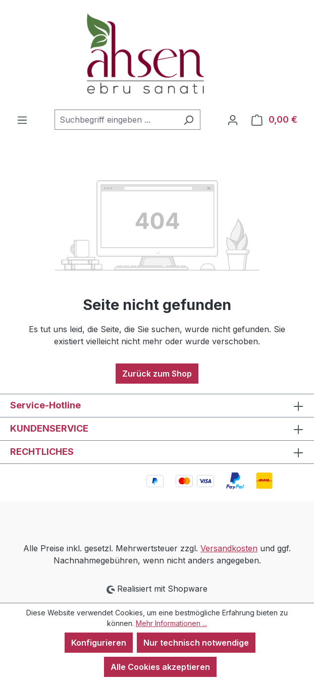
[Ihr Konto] (233, 120)
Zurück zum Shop (157, 374)
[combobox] (116, 120)
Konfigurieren (98, 643)
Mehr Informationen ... (171, 623)
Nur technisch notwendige (196, 643)
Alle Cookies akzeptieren (160, 667)
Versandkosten (228, 548)
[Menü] (22, 120)
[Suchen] (188, 120)
